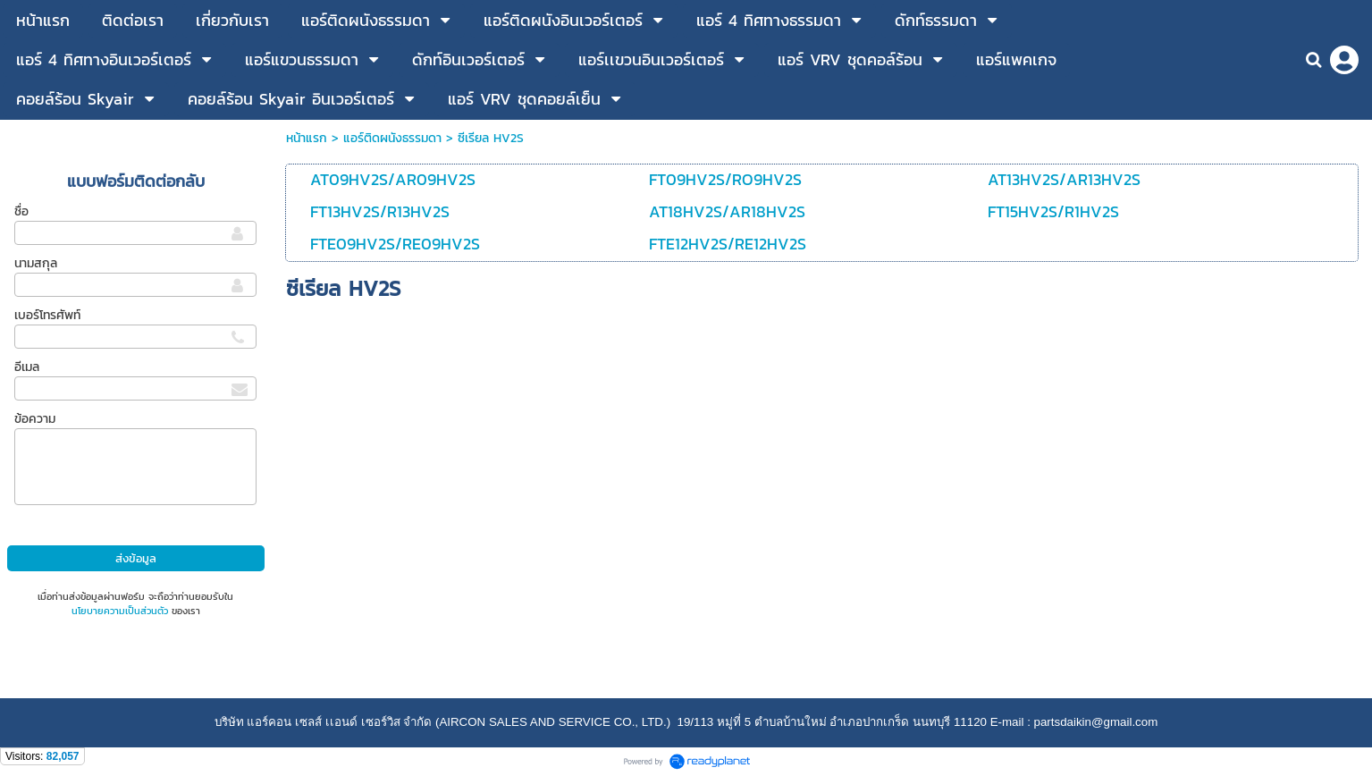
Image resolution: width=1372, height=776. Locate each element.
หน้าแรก (306, 138)
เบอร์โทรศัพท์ (47, 315)
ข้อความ (34, 418)
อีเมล (26, 367)
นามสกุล (35, 263)
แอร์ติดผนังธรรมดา (392, 138)
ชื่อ (21, 211)
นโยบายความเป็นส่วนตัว (120, 610)
